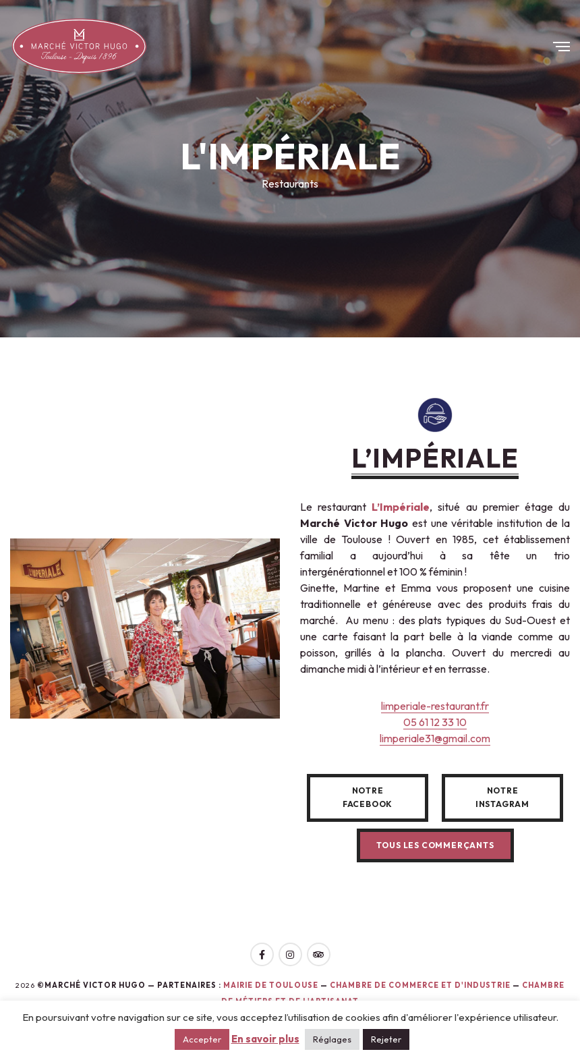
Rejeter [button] (386, 1039)
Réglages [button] (332, 1039)
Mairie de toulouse (270, 985)
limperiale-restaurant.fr (435, 706)
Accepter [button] (202, 1039)
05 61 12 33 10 (435, 722)
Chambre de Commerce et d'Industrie (421, 985)
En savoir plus (265, 1038)
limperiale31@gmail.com (435, 738)
